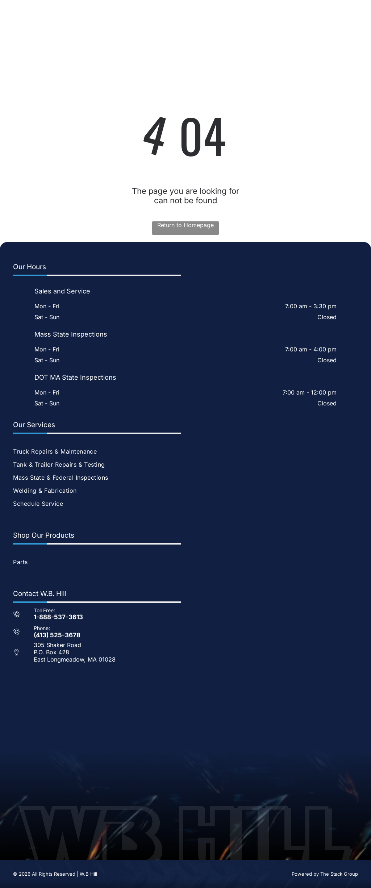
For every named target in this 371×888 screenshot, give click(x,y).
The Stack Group (339, 874)
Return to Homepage (185, 225)
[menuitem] (185, 451)
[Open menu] (352, 34)
